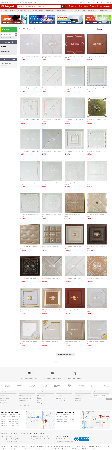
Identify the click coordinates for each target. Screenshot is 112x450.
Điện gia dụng (75, 10)
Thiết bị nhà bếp (38, 10)
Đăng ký (101, 2)
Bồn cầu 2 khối (8, 446)
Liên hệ (94, 6)
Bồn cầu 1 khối (17, 446)
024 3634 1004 (10, 416)
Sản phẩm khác (102, 10)
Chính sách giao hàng (25, 398)
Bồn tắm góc (48, 446)
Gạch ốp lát (49, 10)
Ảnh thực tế (78, 400)
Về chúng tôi (3, 395)
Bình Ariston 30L (69, 449)
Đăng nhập (108, 2)
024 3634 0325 (19, 416)
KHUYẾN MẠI (84, 6)
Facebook (41, 395)
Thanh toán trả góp (61, 400)
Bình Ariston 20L (79, 449)
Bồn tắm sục (40, 446)
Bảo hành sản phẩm (24, 400)
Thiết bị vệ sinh (25, 10)
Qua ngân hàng (60, 398)
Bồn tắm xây (56, 446)
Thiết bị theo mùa (62, 10)
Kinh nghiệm (78, 398)
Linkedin (40, 400)
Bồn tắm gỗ (33, 446)
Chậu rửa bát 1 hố (30, 449)
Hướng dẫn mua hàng (25, 395)
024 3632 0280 (66, 416)
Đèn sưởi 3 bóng (65, 446)
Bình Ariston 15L (89, 449)
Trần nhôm (41, 29)
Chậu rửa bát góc (96, 446)
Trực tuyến (59, 395)
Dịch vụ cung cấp (5, 400)
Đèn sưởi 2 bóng (75, 446)
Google (40, 398)
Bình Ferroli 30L (40, 449)
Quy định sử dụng (5, 398)
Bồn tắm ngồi (25, 446)
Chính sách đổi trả (24, 405)
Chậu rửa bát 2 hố (19, 449)
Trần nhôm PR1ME (6, 37)
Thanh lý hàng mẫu (88, 10)
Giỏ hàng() (74, 6)
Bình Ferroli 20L (50, 449)
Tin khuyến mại (79, 395)
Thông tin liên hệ (4, 403)
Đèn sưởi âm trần (86, 446)
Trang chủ (22, 29)
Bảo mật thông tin (24, 403)
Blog (39, 403)
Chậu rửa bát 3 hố (8, 449)
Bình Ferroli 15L (59, 449)
